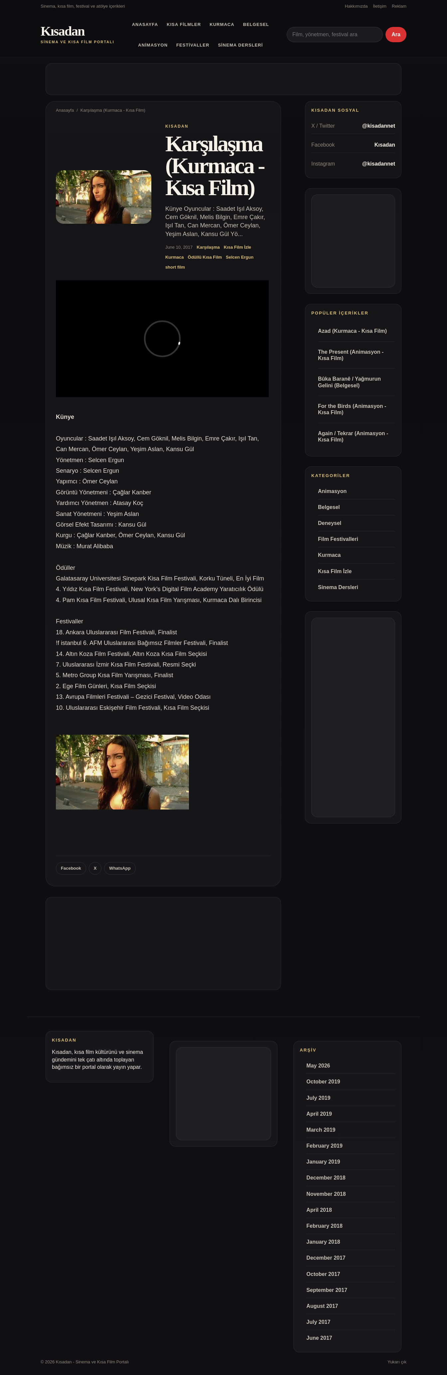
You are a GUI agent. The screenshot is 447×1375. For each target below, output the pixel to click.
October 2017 (323, 1274)
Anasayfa (145, 24)
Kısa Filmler (184, 24)
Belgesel (256, 24)
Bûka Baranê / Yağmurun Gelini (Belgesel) (349, 382)
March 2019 (320, 1130)
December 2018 (325, 1178)
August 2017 (322, 1306)
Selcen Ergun (239, 257)
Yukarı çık (396, 1361)
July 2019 (318, 1098)
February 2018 (324, 1226)
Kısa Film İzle (237, 247)
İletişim (379, 6)
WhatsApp (119, 868)
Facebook (71, 868)
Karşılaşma (208, 247)
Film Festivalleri (338, 539)
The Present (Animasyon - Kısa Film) (350, 355)
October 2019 (323, 1081)
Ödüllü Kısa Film (205, 257)
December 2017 (325, 1258)
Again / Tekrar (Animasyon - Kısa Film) (353, 436)
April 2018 (319, 1210)
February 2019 (324, 1146)
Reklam (399, 6)
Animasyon (153, 45)
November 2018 (326, 1194)
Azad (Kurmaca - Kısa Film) (352, 331)
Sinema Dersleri (240, 45)
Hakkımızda (356, 6)
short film (175, 267)
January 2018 (323, 1242)
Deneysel (329, 523)
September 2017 (326, 1290)
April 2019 (319, 1114)
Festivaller (192, 45)
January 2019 (323, 1162)
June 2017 (319, 1338)
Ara (395, 34)
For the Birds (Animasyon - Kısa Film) (352, 409)
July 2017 (318, 1322)
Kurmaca (222, 24)
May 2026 (318, 1065)
